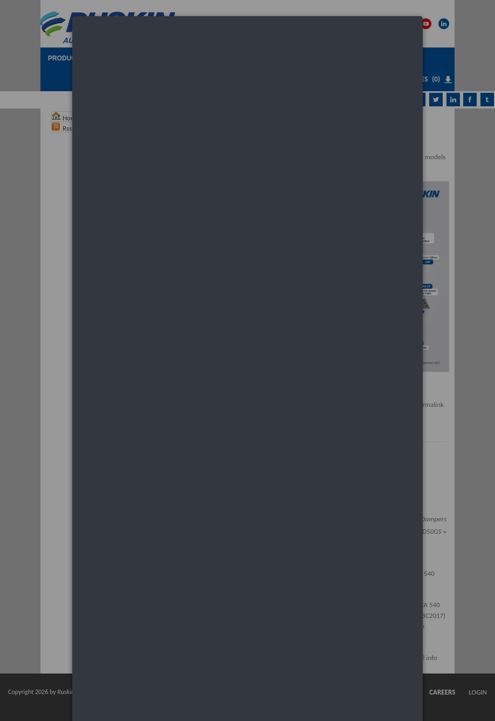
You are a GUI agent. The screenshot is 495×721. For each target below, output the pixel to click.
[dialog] (247, 57)
